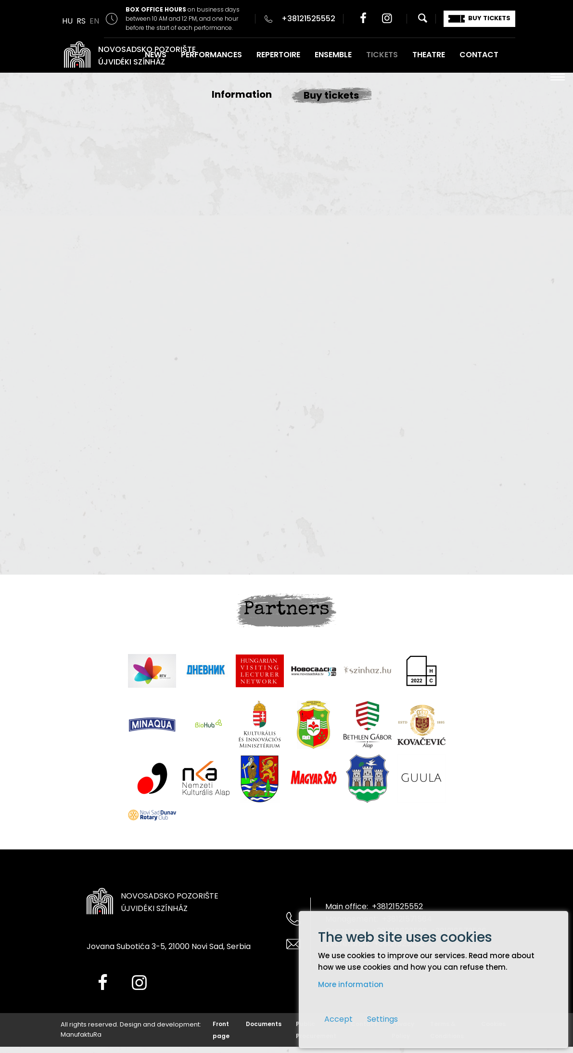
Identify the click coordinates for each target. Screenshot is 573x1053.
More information (350, 984)
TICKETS (382, 54)
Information (242, 94)
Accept (338, 1019)
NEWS (155, 54)
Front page (221, 1030)
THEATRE (428, 54)
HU (67, 20)
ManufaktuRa (81, 1034)
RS (81, 20)
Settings (382, 1019)
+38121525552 (308, 18)
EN (94, 20)
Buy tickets (331, 95)
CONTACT (478, 54)
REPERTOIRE (278, 54)
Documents (263, 1024)
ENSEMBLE (333, 54)
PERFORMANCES (211, 54)
